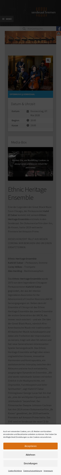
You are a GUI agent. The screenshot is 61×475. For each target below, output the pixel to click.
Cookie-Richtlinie (15, 470)
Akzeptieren (31, 446)
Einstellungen (30, 463)
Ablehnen (30, 454)
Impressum (48, 470)
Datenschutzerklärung (32, 470)
